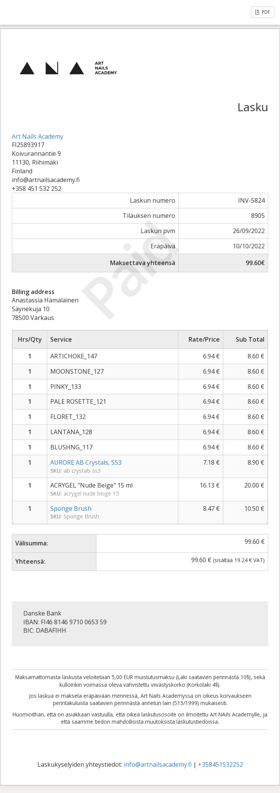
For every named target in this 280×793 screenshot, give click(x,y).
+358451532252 (220, 764)
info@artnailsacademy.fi (158, 764)
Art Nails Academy (37, 136)
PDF (262, 12)
